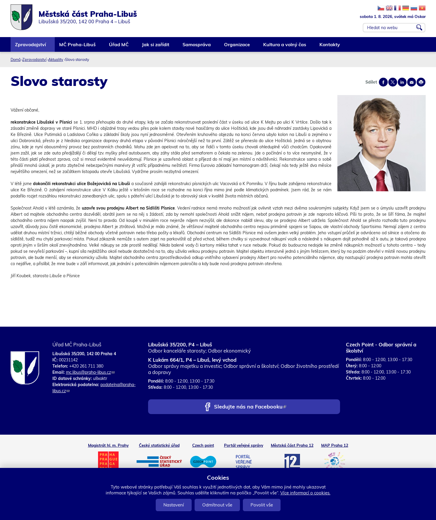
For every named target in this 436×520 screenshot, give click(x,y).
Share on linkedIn (402, 82)
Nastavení (173, 505)
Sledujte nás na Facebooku (250, 407)
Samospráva (197, 46)
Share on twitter (392, 82)
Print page (421, 82)
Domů (16, 59)
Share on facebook (383, 82)
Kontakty (330, 46)
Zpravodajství (31, 46)
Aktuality (55, 59)
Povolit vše (262, 505)
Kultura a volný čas (285, 46)
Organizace (237, 46)
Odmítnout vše (217, 505)
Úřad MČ (119, 46)
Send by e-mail (411, 82)
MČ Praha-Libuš (78, 46)
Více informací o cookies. (305, 493)
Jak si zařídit (155, 46)
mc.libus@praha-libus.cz (90, 372)
